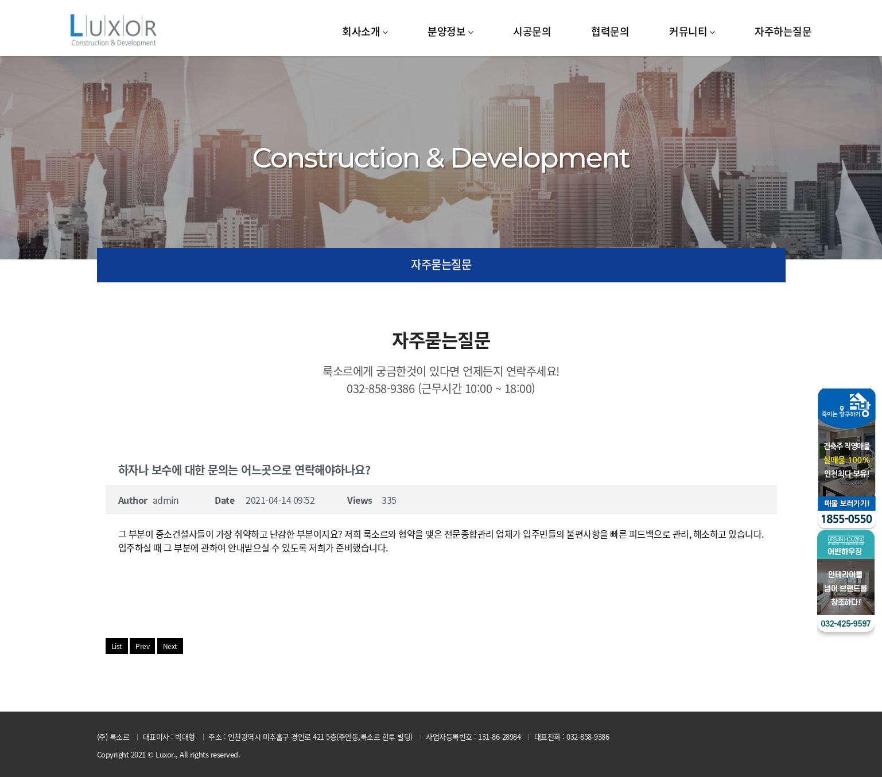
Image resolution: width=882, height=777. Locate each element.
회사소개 (361, 31)
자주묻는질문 (441, 264)
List (116, 646)
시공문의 (532, 31)
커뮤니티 (688, 31)
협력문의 (610, 31)
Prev (142, 646)
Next (170, 646)
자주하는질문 (783, 31)
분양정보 (446, 31)
